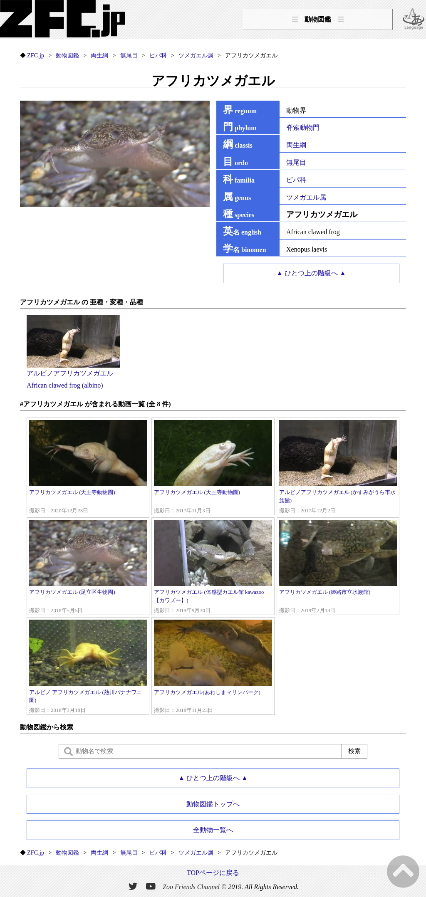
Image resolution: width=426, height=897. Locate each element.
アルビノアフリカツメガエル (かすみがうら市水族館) (338, 467)
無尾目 (296, 162)
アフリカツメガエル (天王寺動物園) (88, 467)
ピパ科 (296, 179)
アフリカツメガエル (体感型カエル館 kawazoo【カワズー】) (213, 567)
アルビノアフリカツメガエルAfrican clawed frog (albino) (73, 373)
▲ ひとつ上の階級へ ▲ (311, 273)
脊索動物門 (303, 127)
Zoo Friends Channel (191, 886)
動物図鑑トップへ (213, 804)
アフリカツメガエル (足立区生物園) (88, 567)
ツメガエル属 (306, 197)
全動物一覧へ (213, 829)
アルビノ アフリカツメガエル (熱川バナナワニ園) (88, 667)
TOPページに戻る (213, 872)
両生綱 (296, 144)
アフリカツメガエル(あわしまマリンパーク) (213, 667)
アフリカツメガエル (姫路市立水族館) (338, 567)
